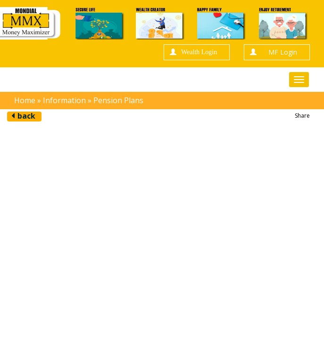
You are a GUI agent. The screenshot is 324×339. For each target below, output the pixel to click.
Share (302, 116)
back (26, 116)
